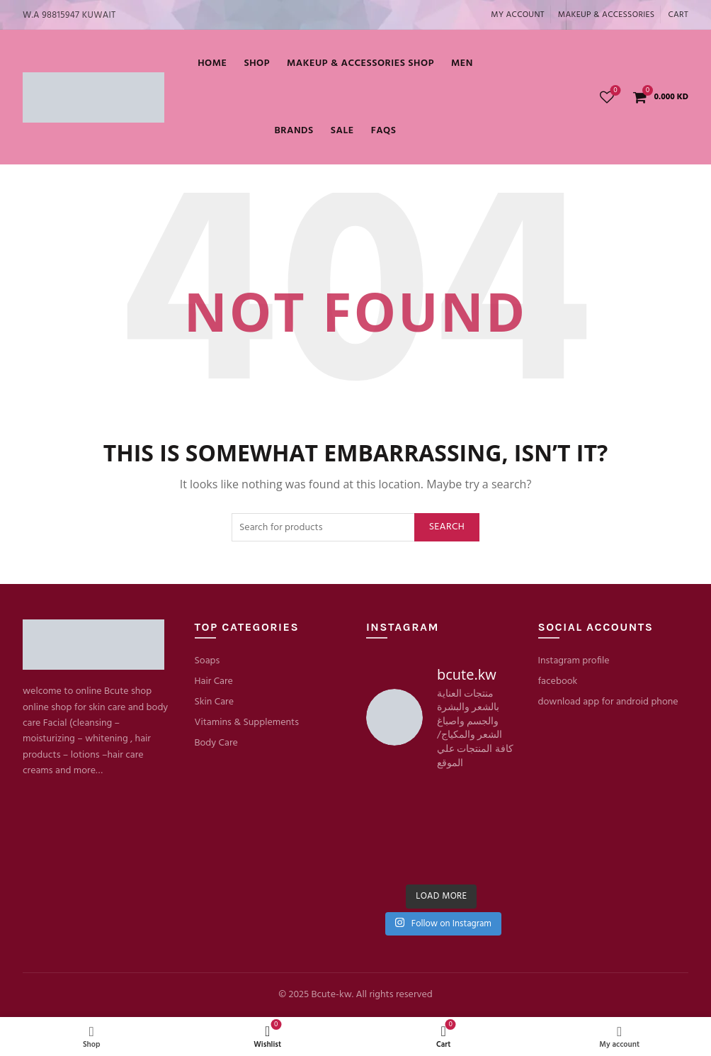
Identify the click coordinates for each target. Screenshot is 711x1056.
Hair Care (214, 681)
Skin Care (214, 702)
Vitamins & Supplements (247, 722)
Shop (257, 63)
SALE (342, 131)
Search (447, 527)
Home (212, 63)
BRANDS (293, 131)
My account (518, 15)
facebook (558, 681)
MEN (462, 63)
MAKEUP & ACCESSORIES (606, 15)
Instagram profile (574, 661)
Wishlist (614, 91)
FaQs (384, 131)
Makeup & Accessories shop (360, 63)
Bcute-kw (331, 995)
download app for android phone (608, 702)
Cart (678, 15)
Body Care (216, 743)
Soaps (207, 661)
